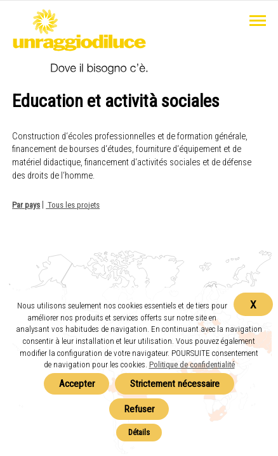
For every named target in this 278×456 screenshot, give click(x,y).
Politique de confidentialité (192, 364)
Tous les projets (73, 205)
